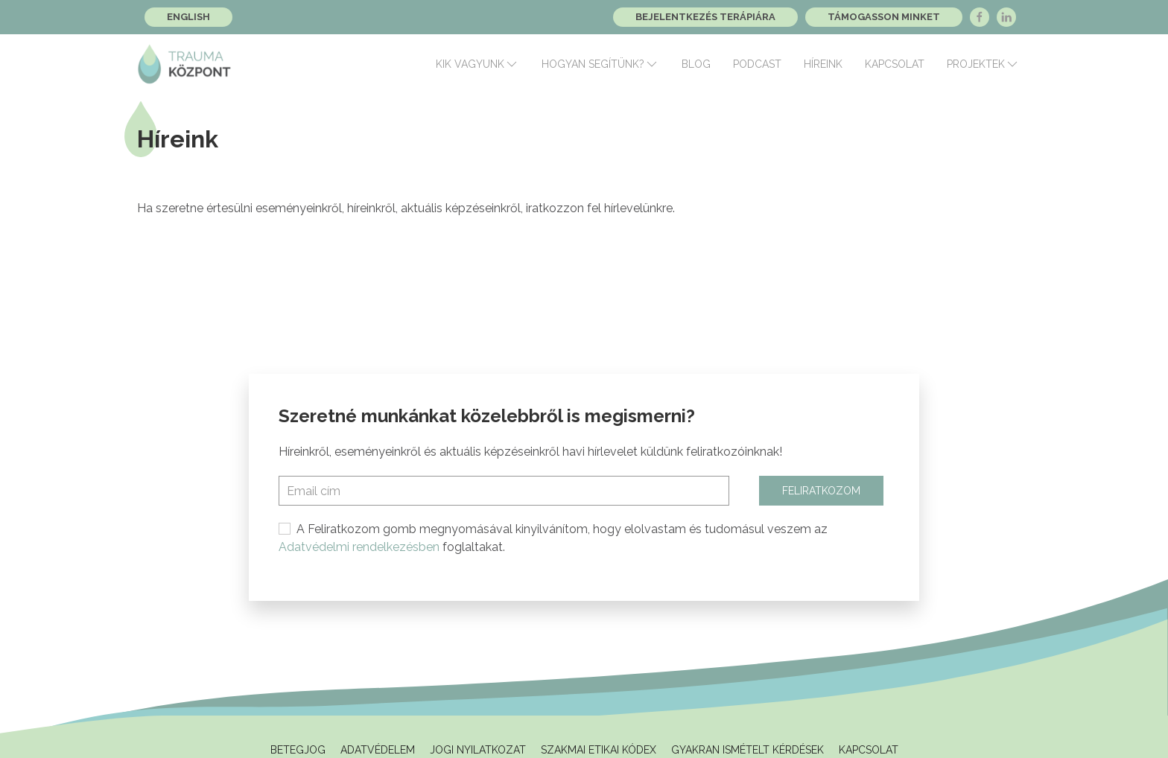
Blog (696, 64)
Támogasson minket (884, 16)
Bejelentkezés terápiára (705, 16)
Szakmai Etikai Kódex (598, 750)
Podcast (757, 64)
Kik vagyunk (477, 64)
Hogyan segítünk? (600, 64)
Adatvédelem (377, 750)
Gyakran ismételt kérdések (747, 750)
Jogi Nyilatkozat (478, 750)
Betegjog (298, 750)
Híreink (823, 64)
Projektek (983, 64)
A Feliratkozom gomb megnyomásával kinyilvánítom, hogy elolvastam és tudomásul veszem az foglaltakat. (553, 538)
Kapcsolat (894, 64)
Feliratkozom (821, 491)
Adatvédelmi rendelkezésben (359, 547)
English (188, 16)
